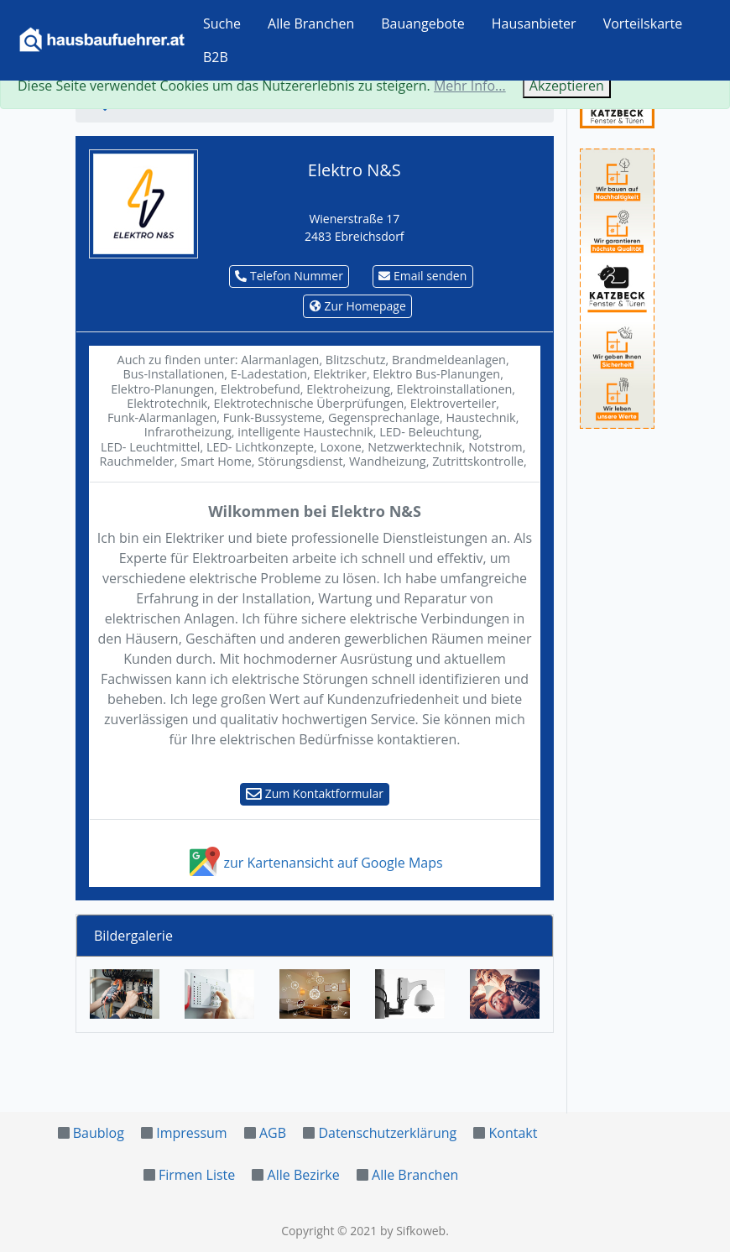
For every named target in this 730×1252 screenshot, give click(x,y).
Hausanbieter (534, 23)
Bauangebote (423, 23)
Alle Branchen (311, 23)
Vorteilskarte (643, 23)
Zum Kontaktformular (314, 793)
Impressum (191, 1133)
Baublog (98, 1133)
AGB (272, 1133)
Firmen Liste (197, 1175)
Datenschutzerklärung (387, 1133)
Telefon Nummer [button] (289, 276)
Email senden (422, 276)
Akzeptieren (566, 85)
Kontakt (513, 1133)
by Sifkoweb (413, 1231)
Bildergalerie (133, 935)
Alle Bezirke (304, 1175)
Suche (222, 23)
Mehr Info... (470, 85)
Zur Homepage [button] (358, 306)
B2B (215, 57)
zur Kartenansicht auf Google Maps (314, 862)
